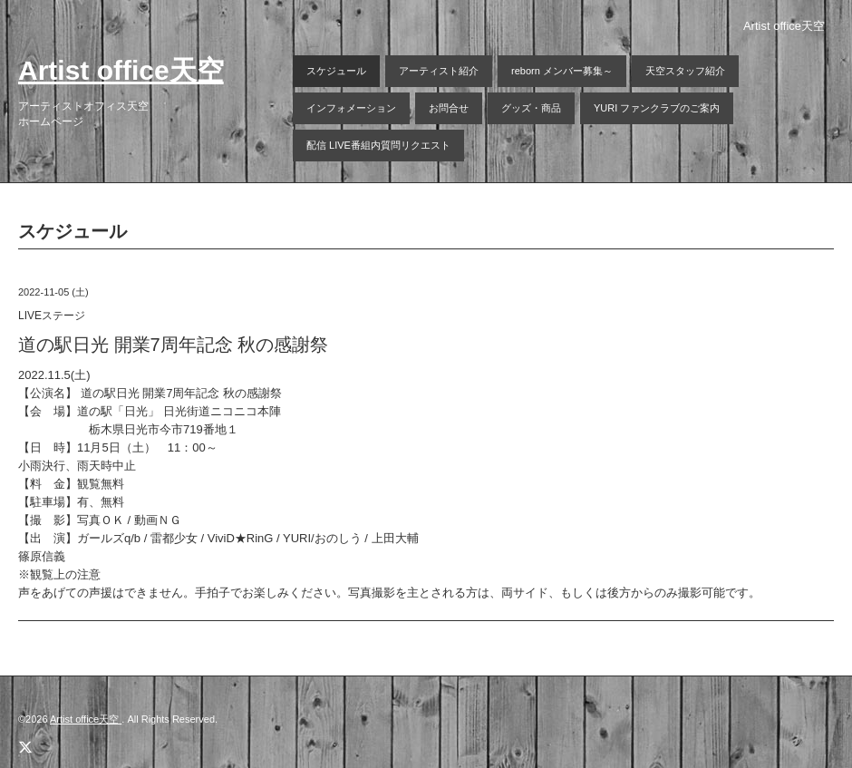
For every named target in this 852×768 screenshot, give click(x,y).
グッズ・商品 (531, 107)
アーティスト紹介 (439, 70)
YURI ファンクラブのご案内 (657, 107)
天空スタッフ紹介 (685, 70)
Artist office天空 (121, 70)
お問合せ (449, 107)
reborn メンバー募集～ (562, 70)
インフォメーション (351, 107)
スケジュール (336, 70)
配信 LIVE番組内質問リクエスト (378, 145)
